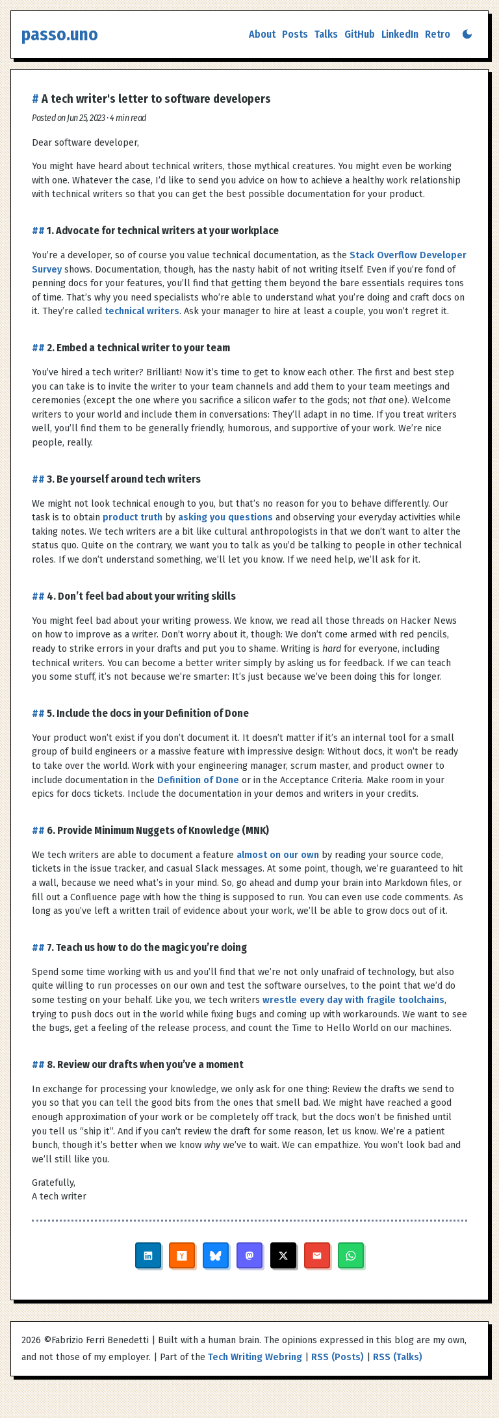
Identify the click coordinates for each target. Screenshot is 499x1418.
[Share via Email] (317, 1255)
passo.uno (59, 34)
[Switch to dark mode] (467, 33)
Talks (326, 34)
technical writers (142, 311)
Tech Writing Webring (255, 1357)
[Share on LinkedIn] (148, 1255)
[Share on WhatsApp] (351, 1255)
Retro (437, 34)
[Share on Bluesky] (216, 1255)
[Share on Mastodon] (249, 1255)
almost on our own (278, 855)
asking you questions (225, 517)
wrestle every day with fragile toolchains (353, 1000)
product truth (132, 517)
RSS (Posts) (337, 1357)
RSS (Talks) (397, 1357)
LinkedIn (399, 34)
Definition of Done (198, 780)
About (262, 34)
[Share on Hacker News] (182, 1255)
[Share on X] (283, 1255)
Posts (295, 34)
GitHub (359, 34)
